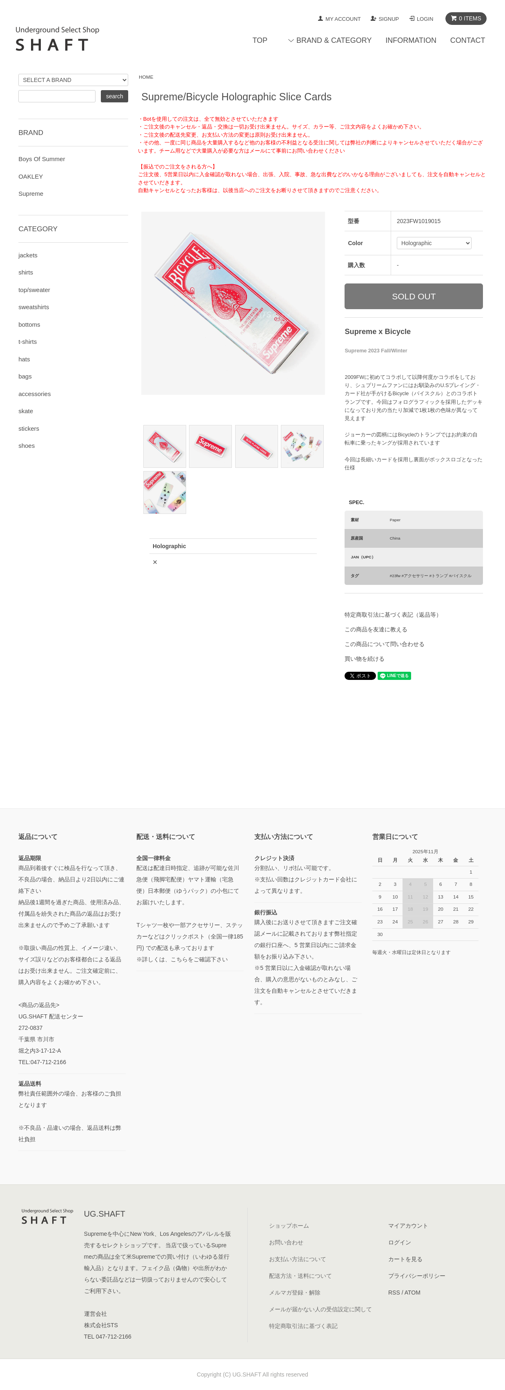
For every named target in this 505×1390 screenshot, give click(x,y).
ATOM (412, 1292)
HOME (146, 77)
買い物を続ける (365, 658)
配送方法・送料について (300, 1276)
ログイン (399, 1242)
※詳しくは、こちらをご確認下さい (182, 959)
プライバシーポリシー (416, 1276)
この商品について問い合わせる (385, 644)
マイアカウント (408, 1225)
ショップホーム (289, 1225)
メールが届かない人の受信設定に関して (320, 1309)
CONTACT (467, 40)
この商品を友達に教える (376, 629)
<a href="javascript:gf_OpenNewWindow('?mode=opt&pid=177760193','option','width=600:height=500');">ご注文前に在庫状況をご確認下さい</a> (233, 640)
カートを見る (405, 1259)
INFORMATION (410, 40)
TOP (259, 40)
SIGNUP (388, 19)
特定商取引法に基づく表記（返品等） (393, 614)
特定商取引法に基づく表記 (303, 1326)
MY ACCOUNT (342, 19)
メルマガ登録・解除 (294, 1292)
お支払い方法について (297, 1259)
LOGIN (425, 19)
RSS (394, 1292)
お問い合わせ (286, 1242)
